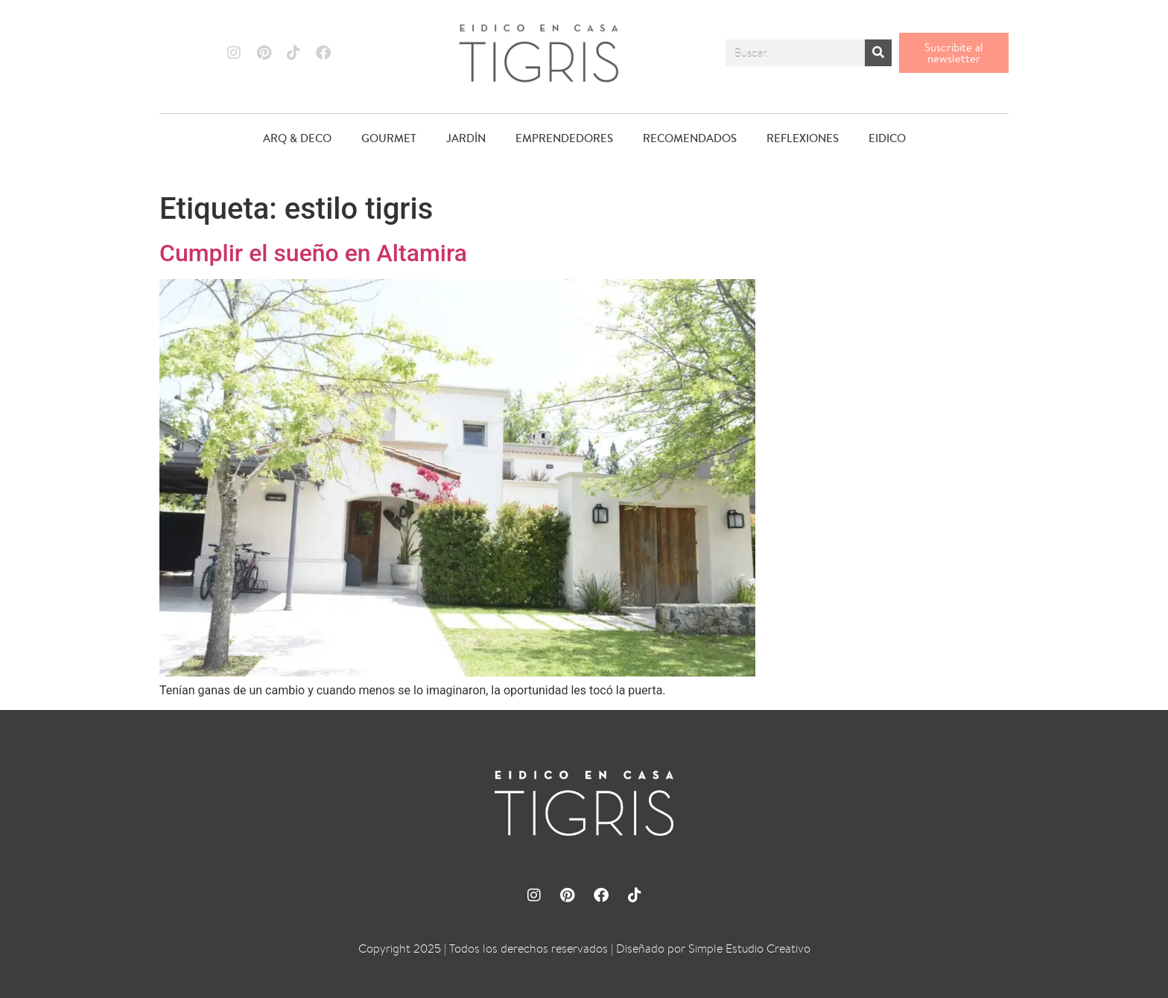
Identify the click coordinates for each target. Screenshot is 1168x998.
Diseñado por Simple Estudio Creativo (713, 948)
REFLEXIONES (802, 138)
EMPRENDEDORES (564, 138)
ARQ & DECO (297, 138)
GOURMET (388, 138)
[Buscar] (878, 52)
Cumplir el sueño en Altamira (313, 253)
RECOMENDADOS (690, 138)
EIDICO (887, 138)
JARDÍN (466, 138)
